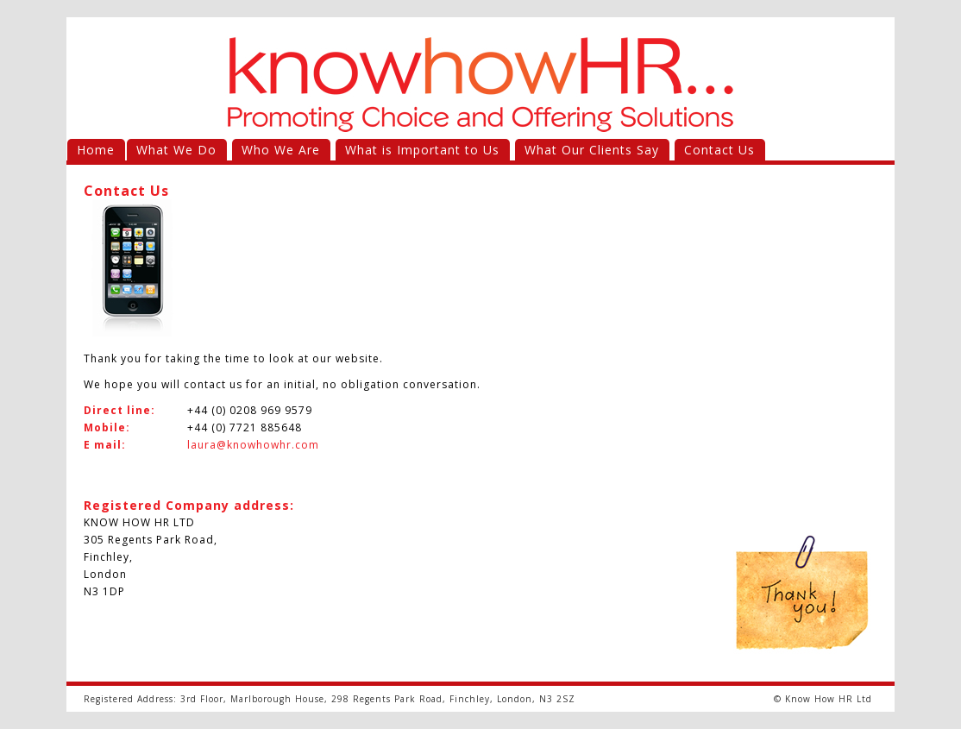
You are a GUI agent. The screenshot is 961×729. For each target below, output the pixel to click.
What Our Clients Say (591, 149)
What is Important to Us (422, 149)
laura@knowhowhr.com (253, 444)
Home (96, 149)
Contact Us (719, 149)
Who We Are (281, 149)
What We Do (176, 149)
